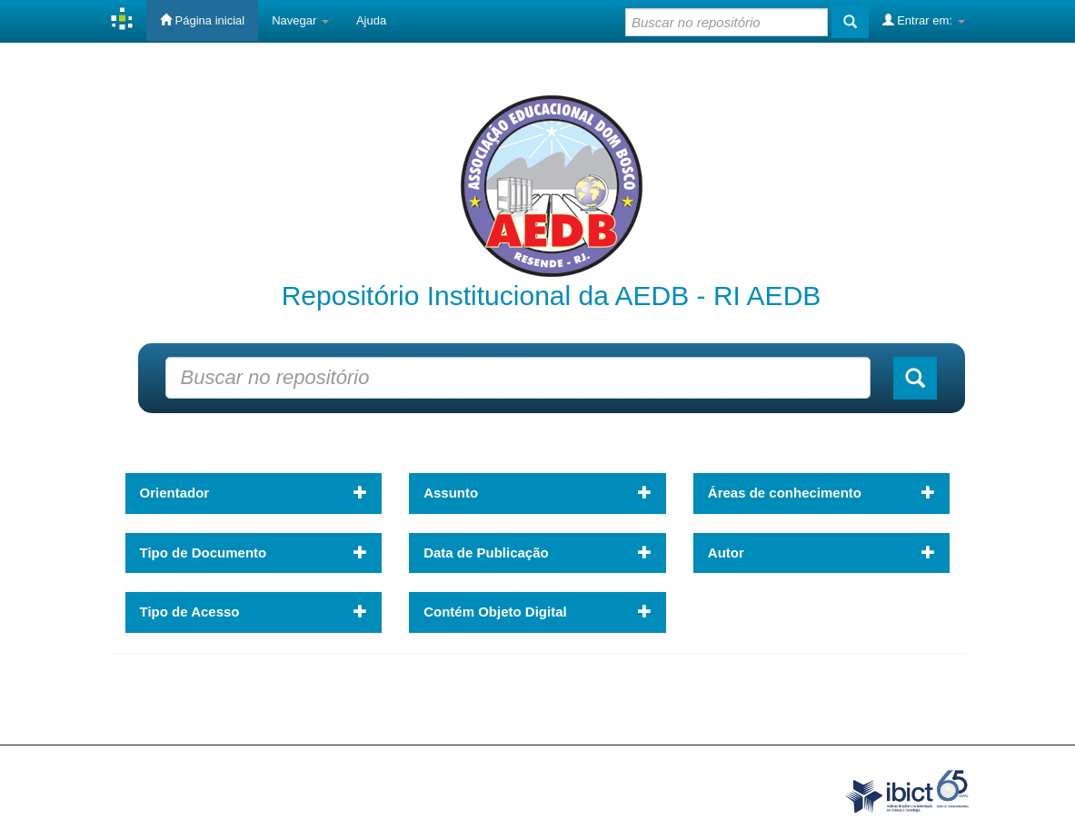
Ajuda (371, 20)
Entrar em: (923, 20)
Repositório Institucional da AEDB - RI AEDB (551, 296)
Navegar (300, 20)
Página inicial (202, 20)
